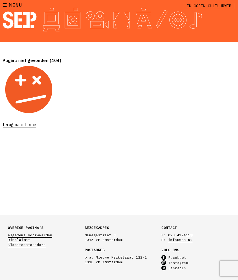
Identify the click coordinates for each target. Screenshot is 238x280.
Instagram (174, 263)
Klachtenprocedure (27, 245)
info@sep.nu (180, 240)
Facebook (173, 257)
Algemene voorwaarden (30, 235)
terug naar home (19, 124)
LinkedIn (173, 268)
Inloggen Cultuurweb (209, 6)
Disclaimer (19, 240)
